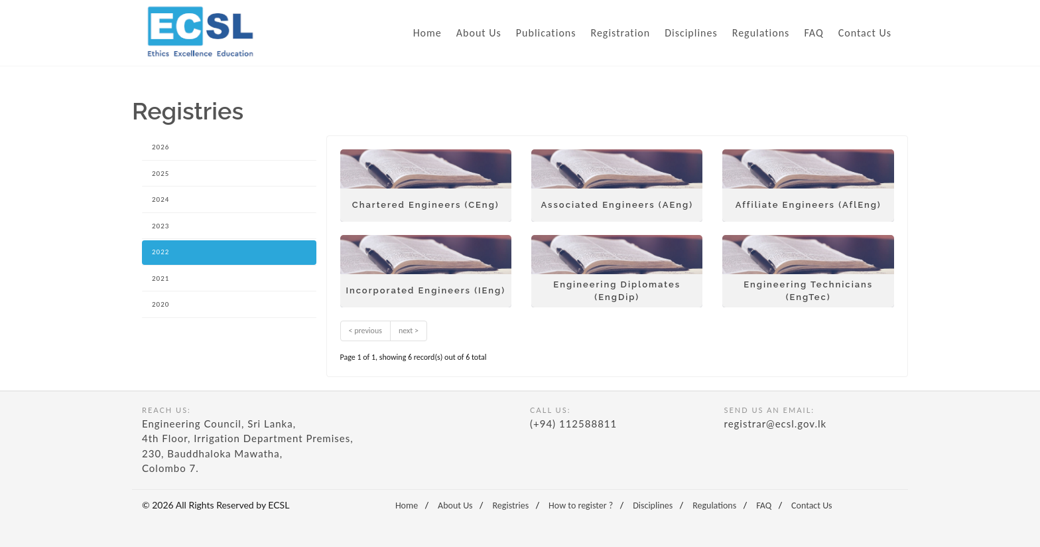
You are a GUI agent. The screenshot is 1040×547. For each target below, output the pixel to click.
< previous (365, 330)
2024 (160, 199)
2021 (160, 278)
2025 (160, 173)
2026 (160, 147)
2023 (160, 226)
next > (409, 330)
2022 (160, 252)
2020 (160, 304)
